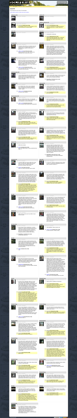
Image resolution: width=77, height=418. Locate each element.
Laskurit (23, 6)
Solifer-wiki (20, 6)
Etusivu (11, 6)
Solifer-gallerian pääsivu (14, 12)
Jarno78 (19, 25)
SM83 (19, 248)
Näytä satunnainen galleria (24, 12)
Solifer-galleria (15, 6)
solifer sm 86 (20, 51)
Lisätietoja (65, 3)
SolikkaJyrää (20, 264)
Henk (19, 147)
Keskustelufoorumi (28, 6)
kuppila (19, 167)
